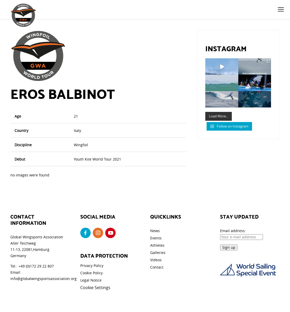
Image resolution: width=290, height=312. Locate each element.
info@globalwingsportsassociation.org (43, 278)
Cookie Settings (95, 287)
